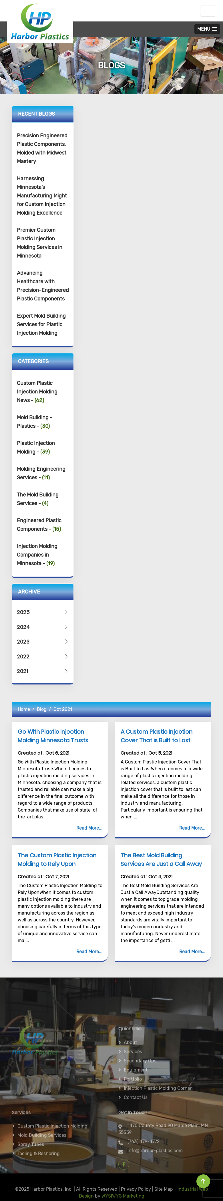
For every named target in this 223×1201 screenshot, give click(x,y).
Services (133, 1072)
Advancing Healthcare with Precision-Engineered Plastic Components (43, 286)
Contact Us (136, 1118)
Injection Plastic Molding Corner (158, 1109)
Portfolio (133, 1100)
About (130, 1063)
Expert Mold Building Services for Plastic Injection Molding (41, 324)
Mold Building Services (41, 1151)
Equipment (136, 1090)
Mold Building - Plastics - (34, 421)
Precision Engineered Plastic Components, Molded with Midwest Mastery (42, 148)
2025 (43, 612)
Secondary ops (140, 1081)
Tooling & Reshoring (38, 1169)
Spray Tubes (30, 1160)
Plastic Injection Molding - (36, 447)
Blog (42, 709)
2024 (43, 627)
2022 (43, 656)
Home (24, 709)
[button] (207, 29)
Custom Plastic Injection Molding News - (37, 391)
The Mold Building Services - (38, 499)
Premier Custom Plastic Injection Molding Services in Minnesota (39, 243)
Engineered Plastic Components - (39, 524)
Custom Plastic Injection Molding (52, 1142)
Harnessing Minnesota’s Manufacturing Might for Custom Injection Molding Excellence (42, 195)
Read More (87, 828)
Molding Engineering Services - (41, 473)
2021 (43, 671)
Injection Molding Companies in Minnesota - (37, 555)
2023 (43, 641)
